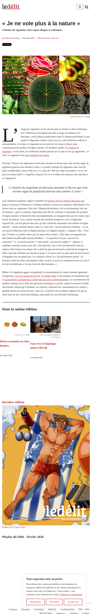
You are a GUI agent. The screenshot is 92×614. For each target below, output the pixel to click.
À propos (13, 609)
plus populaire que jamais (37, 155)
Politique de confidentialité (71, 595)
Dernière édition (13, 402)
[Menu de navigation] (79, 6)
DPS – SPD (83, 609)
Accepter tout (73, 602)
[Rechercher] (86, 7)
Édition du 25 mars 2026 (13, 527)
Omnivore (55, 38)
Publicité (52, 609)
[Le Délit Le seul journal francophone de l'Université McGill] (11, 7)
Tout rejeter (54, 602)
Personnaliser (35, 602)
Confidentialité (67, 609)
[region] (54, 591)
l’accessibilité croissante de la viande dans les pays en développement (36, 279)
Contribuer (39, 609)
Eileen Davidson (76, 117)
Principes (25, 609)
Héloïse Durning (12, 38)
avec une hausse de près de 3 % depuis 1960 (35, 276)
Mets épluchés (44, 38)
